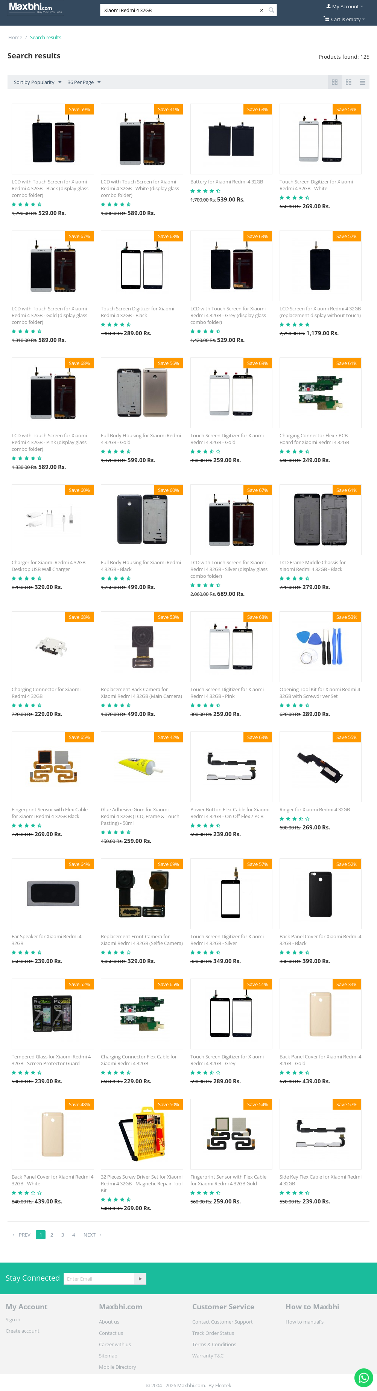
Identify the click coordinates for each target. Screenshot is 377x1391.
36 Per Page (84, 82)
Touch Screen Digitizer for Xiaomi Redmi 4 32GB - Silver (227, 940)
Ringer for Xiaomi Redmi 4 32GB (315, 809)
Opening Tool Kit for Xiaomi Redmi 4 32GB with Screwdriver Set (320, 692)
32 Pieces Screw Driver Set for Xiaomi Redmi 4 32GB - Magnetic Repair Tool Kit (141, 1183)
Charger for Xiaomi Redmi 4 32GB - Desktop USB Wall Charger (50, 566)
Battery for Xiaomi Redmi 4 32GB (226, 181)
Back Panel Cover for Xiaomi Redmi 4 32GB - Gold (320, 1060)
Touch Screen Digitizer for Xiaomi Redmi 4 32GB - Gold (227, 439)
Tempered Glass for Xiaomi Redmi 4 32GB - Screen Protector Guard (51, 1060)
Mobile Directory (117, 1367)
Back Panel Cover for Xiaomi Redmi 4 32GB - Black (320, 940)
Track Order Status (213, 1333)
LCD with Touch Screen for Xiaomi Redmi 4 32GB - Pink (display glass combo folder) (49, 442)
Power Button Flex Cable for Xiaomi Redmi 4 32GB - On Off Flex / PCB (229, 813)
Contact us (111, 1333)
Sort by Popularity (37, 82)
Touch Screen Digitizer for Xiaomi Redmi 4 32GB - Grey (227, 1060)
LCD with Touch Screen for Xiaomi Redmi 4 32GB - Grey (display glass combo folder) (228, 315)
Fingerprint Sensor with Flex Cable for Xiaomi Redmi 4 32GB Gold (228, 1180)
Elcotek (223, 1385)
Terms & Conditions (214, 1344)
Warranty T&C (207, 1355)
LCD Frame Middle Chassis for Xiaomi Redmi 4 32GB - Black (313, 566)
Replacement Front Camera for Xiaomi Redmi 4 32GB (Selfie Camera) (142, 940)
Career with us (115, 1344)
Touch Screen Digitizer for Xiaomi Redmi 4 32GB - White (316, 185)
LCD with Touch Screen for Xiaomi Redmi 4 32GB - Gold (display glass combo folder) (49, 315)
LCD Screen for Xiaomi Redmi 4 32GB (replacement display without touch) (320, 312)
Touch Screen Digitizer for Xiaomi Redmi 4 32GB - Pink (227, 692)
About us (109, 1321)
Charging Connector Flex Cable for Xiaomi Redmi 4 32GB (139, 1060)
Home (15, 37)
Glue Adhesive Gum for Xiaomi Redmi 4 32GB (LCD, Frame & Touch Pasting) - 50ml (140, 816)
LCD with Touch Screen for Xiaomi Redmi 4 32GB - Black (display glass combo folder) (50, 188)
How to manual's (305, 1321)
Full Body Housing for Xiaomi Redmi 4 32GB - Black (141, 566)
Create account (23, 1330)
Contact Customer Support (222, 1321)
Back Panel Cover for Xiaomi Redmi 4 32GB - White (52, 1180)
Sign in (13, 1319)
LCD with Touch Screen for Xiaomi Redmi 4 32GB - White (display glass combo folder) (140, 188)
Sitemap (108, 1355)
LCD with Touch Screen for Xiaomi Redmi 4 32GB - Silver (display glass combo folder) (229, 569)
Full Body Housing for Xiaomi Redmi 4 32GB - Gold (141, 439)
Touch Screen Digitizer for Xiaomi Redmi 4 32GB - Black (137, 312)
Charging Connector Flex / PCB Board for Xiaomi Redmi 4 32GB (314, 439)
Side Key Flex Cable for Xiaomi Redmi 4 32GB (321, 1180)
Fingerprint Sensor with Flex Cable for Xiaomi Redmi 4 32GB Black (50, 813)
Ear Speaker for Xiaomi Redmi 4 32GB (46, 940)
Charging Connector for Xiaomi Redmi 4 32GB (46, 692)
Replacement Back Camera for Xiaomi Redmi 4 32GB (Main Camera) (141, 692)
